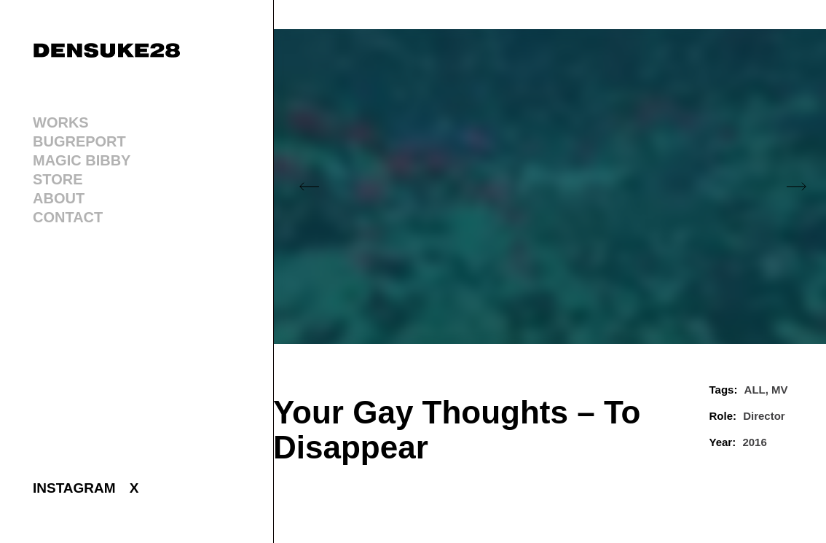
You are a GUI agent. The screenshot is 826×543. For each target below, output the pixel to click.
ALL (755, 389)
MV (779, 389)
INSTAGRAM (74, 488)
